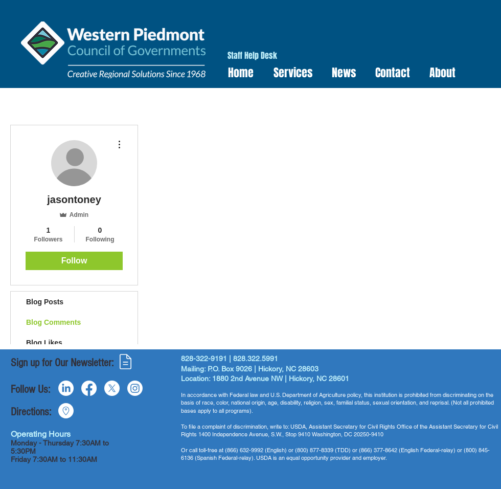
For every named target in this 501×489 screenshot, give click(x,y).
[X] (112, 388)
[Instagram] (135, 388)
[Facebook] (89, 388)
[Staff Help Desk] (252, 56)
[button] (289, 72)
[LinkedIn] (66, 388)
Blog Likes (44, 343)
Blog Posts (44, 302)
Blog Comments (53, 322)
